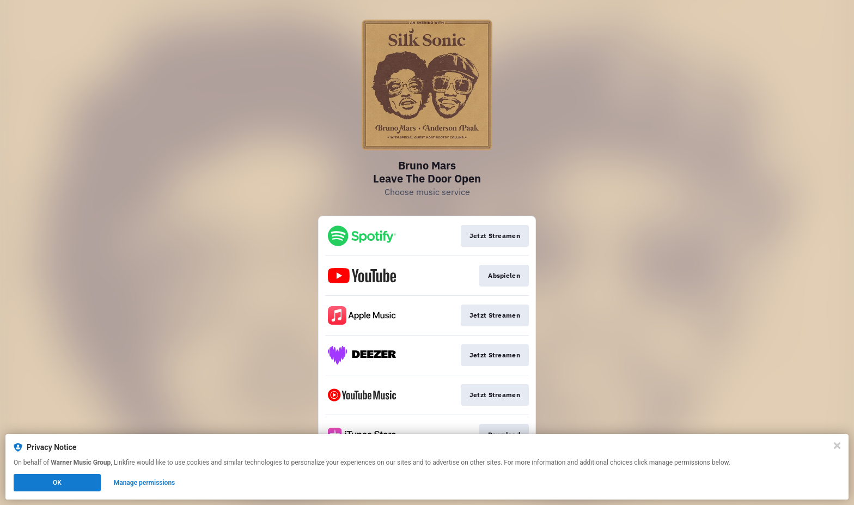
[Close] (837, 445)
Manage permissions (144, 482)
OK (57, 482)
